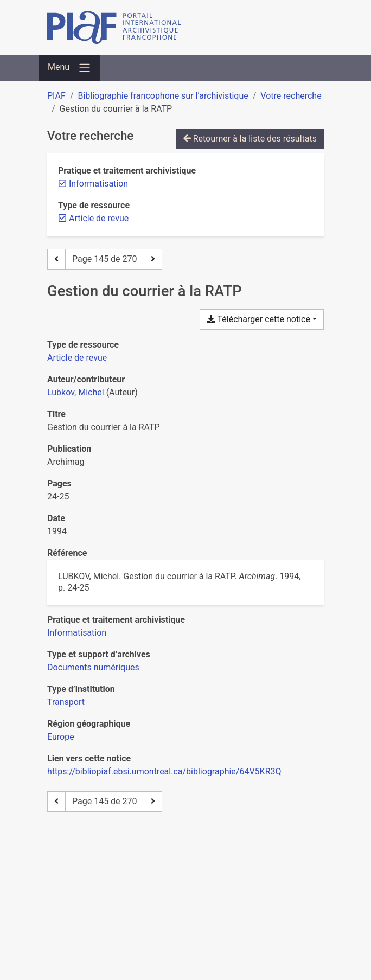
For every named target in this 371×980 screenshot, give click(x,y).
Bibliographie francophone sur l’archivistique (163, 96)
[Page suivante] (153, 259)
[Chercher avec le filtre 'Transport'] (66, 702)
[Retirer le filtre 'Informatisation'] (98, 183)
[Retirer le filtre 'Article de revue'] (99, 218)
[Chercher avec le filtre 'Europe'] (60, 737)
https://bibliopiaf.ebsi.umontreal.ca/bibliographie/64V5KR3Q (164, 771)
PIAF (56, 96)
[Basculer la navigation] (69, 68)
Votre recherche (290, 96)
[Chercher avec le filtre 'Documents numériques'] (93, 667)
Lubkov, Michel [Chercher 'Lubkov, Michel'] (75, 392)
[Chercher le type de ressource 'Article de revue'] (77, 358)
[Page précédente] (56, 259)
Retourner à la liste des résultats (250, 138)
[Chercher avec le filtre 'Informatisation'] (76, 632)
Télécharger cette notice (258, 319)
